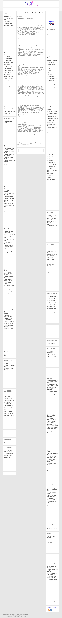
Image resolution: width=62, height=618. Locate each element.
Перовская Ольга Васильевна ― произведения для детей (9, 316)
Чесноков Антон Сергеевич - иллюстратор (51, 537)
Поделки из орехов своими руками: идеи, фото (51, 505)
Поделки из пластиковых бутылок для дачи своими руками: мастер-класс (52, 447)
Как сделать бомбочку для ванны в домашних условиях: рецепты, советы (52, 485)
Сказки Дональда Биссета (51, 120)
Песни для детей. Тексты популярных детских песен (8, 451)
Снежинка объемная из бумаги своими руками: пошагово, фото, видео (52, 489)
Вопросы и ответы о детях (51, 354)
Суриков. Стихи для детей (8, 66)
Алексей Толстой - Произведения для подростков (52, 216)
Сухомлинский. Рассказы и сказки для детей (9, 243)
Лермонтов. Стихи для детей (8, 30)
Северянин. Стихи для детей (8, 82)
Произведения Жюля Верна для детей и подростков (9, 140)
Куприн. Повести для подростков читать (9, 240)
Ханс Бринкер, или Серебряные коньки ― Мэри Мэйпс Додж (9, 347)
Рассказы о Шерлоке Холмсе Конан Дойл (8, 326)
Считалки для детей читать (8, 113)
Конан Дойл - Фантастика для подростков (51, 222)
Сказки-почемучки (50, 50)
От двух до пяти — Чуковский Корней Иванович (51, 357)
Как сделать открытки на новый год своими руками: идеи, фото (52, 528)
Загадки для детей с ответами (8, 106)
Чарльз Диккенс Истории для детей (8, 201)
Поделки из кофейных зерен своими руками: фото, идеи (51, 422)
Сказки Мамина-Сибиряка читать (52, 78)
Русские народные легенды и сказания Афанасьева (8, 403)
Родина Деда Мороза (50, 259)
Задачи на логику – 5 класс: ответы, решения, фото (51, 586)
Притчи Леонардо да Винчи (8, 385)
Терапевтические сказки (51, 148)
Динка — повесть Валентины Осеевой (8, 300)
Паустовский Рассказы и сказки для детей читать (9, 194)
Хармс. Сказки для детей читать (52, 127)
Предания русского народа (8, 398)
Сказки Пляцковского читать (51, 103)
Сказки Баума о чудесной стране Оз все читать (52, 144)
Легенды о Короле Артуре (8, 411)
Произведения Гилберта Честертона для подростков (8, 146)
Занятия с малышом (50, 257)
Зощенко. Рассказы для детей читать (8, 249)
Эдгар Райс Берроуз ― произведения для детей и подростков (8, 217)
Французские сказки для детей (52, 310)
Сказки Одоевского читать (51, 122)
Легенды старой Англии (8, 423)
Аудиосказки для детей (7, 16)
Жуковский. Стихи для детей (8, 25)
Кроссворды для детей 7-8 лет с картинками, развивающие (52, 564)
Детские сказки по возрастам (51, 132)
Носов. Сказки (49, 177)
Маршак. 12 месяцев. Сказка (51, 187)
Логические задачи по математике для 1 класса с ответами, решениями (52, 570)
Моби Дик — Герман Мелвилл (8, 349)
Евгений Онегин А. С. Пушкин (8, 125)
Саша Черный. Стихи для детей (9, 70)
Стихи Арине (6, 98)
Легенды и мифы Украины (8, 407)
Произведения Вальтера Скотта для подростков (9, 158)
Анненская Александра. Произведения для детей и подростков (8, 258)
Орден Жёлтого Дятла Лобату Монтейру (51, 57)
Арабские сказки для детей (51, 298)
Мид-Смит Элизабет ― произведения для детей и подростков (8, 273)
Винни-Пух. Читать (50, 72)
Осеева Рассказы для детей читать (8, 306)
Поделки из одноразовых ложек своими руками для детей (52, 499)
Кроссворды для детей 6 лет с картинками (51, 561)
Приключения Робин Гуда (8, 421)
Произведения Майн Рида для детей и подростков (9, 155)
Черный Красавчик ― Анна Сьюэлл (8, 329)
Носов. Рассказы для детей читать (9, 289)
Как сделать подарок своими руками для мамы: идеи (51, 472)
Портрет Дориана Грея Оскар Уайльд (8, 172)
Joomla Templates (52, 617)
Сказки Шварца (49, 168)
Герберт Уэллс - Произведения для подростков (52, 219)
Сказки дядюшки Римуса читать (52, 150)
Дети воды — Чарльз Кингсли (51, 207)
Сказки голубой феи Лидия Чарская (51, 136)
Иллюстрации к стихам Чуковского (50, 285)
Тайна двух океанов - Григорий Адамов (52, 236)
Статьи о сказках (6, 434)
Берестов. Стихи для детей (8, 43)
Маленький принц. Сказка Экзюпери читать (51, 96)
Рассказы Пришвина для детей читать (9, 223)
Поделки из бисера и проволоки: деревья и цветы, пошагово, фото (52, 419)
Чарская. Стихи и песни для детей (9, 84)
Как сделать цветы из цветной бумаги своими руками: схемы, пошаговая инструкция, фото (51, 373)
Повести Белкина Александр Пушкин (8, 122)
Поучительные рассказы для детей (8, 211)
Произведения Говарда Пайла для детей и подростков (9, 213)
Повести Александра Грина (8, 196)
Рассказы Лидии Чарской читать (9, 293)
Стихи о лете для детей (7, 100)
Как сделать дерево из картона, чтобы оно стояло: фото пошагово (52, 385)
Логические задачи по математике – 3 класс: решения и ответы (52, 574)
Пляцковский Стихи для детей (9, 49)
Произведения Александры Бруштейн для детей (8, 252)
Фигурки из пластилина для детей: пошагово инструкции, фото (52, 438)
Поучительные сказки (50, 152)
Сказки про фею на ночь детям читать (52, 130)
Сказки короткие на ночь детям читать (52, 125)
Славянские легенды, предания (9, 405)
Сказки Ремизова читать (51, 134)
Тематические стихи (7, 21)
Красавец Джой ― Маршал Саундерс (8, 334)
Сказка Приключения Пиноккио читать (52, 114)
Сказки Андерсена (50, 160)
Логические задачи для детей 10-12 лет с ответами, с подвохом (52, 577)
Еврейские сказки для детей (51, 335)
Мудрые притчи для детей (8, 383)
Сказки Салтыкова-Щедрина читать (51, 85)
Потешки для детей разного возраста (8, 28)
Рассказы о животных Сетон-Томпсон (8, 226)
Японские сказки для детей (51, 304)
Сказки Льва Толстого (50, 68)
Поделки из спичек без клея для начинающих (52, 464)
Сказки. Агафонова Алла (51, 203)
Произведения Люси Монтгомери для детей (9, 267)
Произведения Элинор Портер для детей (9, 261)
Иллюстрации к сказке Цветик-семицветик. (52, 269)
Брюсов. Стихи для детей (8, 58)
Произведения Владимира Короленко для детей (8, 319)
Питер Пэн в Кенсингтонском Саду (52, 118)
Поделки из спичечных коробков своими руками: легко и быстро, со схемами (52, 460)
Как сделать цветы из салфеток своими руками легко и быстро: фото (52, 402)
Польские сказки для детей (51, 331)
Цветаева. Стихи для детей (8, 76)
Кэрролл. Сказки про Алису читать (51, 93)
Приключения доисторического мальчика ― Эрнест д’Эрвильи (9, 339)
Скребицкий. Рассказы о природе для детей (9, 229)
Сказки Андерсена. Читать (51, 158)
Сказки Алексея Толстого (51, 156)
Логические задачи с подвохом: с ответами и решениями (52, 580)
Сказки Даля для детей (50, 76)
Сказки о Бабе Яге (50, 175)
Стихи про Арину (6, 96)
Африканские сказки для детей (52, 333)
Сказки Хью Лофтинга (50, 62)
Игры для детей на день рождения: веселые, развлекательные (52, 599)
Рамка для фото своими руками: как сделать (52, 482)
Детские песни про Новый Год (8, 455)
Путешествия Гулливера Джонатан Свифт (51, 106)
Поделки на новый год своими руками (51, 525)
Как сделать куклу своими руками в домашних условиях (52, 508)
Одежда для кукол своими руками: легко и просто (52, 451)
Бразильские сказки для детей (51, 329)
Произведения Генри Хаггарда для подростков (9, 167)
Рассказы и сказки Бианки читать (9, 208)
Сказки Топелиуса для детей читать (51, 139)
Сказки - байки (49, 48)
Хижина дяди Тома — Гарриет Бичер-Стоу (8, 344)
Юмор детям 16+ (6, 363)
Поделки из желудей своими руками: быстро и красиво (51, 496)
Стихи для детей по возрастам (9, 104)
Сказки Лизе (49, 70)
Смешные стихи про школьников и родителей (9, 366)
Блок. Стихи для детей (7, 72)
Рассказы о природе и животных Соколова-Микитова (9, 232)
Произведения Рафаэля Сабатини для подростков (9, 164)
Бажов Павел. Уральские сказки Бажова (52, 201)
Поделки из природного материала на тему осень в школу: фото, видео (52, 476)
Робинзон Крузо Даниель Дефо (9, 321)
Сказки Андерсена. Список (51, 162)
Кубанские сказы (6, 287)
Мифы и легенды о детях (8, 394)
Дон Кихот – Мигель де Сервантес (9, 323)
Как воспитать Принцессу (51, 247)
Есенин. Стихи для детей (8, 52)
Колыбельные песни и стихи (8, 442)
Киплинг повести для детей (8, 176)
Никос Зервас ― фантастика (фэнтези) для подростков (51, 239)
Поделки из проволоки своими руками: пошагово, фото (51, 510)
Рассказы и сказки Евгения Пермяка (8, 283)
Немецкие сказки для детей (51, 302)
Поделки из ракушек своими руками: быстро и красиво (51, 470)
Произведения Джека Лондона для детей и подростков (9, 137)
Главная (5, 13)
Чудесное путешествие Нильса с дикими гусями (52, 34)
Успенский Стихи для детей (8, 47)
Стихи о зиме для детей (8, 102)
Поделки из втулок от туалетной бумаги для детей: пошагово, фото (52, 432)
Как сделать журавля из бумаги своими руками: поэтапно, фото (52, 398)
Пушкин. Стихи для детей (8, 23)
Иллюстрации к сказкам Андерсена (50, 288)
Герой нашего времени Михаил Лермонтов (9, 129)
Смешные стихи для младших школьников (9, 369)
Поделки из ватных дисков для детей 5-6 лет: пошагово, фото (52, 412)
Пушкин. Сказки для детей (51, 32)
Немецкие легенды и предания (9, 417)
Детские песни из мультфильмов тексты (9, 464)
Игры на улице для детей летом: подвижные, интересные (52, 602)
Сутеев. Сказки (49, 185)
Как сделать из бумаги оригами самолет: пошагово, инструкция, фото (52, 395)
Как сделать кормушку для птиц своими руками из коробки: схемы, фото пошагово (52, 377)
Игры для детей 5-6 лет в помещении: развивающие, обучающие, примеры (51, 590)
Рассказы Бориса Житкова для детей (9, 206)
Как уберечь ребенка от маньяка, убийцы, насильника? (52, 255)
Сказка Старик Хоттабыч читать (52, 111)
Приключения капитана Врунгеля (9, 198)
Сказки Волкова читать (50, 80)
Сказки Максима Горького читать (52, 154)
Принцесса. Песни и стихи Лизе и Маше (9, 109)
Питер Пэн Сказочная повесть (51, 116)
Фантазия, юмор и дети (50, 249)
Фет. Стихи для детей (7, 60)
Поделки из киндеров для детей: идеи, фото (52, 493)
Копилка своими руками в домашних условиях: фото (51, 441)
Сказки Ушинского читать (51, 98)
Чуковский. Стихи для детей (8, 32)
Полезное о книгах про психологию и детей (50, 352)
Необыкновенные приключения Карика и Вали (52, 109)
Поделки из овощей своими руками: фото (51, 502)
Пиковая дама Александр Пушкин (9, 127)
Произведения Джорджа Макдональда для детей (8, 280)
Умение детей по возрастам (51, 558)
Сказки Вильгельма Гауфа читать (52, 87)
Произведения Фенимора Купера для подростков (9, 152)
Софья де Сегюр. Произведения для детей (9, 352)
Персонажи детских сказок (51, 64)
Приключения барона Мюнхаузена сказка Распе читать (52, 101)
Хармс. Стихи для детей (8, 80)
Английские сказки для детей (51, 296)
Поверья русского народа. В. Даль (9, 400)
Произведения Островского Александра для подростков (8, 246)
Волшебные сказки (50, 183)
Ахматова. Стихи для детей (8, 78)
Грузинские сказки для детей (51, 312)
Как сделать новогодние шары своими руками (51, 519)
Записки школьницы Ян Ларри (9, 285)
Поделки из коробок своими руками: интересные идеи (51, 457)
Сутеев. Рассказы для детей (8, 291)
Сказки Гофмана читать (50, 82)
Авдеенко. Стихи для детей (8, 86)
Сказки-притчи (49, 52)
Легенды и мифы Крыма (8, 409)
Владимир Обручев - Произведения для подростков (52, 228)
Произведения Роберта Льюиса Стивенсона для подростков (9, 149)
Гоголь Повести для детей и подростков (8, 191)
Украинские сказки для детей (51, 308)
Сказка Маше (49, 66)
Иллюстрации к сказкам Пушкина (50, 274)
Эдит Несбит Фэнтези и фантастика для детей (50, 233)
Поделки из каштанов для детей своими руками (52, 513)
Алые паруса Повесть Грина (8, 183)
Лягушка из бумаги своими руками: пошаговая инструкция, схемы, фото (52, 428)
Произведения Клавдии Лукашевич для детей (8, 254)
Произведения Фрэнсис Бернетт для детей (9, 264)
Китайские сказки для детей (51, 306)
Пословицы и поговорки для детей (9, 111)
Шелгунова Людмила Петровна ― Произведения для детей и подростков (9, 312)
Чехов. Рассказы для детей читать (9, 234)
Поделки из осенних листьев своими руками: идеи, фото (51, 479)
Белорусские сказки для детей (51, 316)
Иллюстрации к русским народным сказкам (50, 277)
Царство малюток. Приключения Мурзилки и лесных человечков (52, 60)
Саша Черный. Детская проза (8, 203)
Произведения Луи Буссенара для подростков (9, 161)
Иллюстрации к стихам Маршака (52, 282)
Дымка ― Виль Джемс (7, 331)
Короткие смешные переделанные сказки (9, 372)
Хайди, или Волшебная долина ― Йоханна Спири (9, 336)
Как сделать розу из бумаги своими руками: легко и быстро (52, 467)
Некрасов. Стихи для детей (8, 62)
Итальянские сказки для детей (51, 314)
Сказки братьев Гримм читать (51, 164)
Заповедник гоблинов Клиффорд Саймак (52, 230)
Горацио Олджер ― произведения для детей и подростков (9, 220)
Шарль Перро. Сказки (50, 181)
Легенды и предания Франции (8, 419)
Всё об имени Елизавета (51, 343)
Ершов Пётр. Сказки (50, 74)
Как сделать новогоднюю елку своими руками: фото (51, 522)
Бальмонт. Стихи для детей (8, 54)
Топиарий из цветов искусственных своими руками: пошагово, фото (52, 435)
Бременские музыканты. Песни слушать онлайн (9, 462)
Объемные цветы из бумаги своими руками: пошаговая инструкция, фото (51, 415)
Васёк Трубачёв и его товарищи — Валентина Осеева (9, 297)
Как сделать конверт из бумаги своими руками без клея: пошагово (52, 425)
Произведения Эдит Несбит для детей (9, 169)
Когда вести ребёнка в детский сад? (52, 252)
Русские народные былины (51, 166)
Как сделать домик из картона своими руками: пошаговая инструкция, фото (51, 388)
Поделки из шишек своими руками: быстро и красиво (52, 454)
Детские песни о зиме (7, 457)
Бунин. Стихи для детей (8, 64)
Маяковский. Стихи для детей (8, 74)
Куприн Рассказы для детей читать (8, 237)
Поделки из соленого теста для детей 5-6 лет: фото (52, 444)
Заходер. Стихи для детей (8, 45)
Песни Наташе (6, 459)
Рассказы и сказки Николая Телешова (8, 186)
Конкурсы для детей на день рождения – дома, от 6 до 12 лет (52, 596)
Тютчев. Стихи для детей (8, 56)
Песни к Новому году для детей (9, 453)
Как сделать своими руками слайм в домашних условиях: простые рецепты (52, 381)
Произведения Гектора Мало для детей (9, 277)
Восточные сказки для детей (51, 300)
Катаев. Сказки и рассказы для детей (52, 171)
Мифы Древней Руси (7, 396)
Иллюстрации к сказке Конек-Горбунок (51, 272)
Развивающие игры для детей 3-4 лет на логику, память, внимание (52, 593)
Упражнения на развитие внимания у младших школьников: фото (52, 583)
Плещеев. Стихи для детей (8, 68)
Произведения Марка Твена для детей (9, 134)
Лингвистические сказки (51, 146)
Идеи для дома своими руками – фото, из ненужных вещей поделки (52, 392)
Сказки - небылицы (50, 46)
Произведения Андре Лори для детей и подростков (9, 143)
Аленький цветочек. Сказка (51, 179)
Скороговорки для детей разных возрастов (9, 19)
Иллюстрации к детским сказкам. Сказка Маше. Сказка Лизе (52, 280)
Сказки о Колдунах (50, 54)
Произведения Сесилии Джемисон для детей (9, 270)
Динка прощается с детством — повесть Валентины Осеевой (9, 303)
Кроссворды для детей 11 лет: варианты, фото (51, 567)
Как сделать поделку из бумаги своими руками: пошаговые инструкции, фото (52, 408)
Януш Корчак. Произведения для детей (9, 355)
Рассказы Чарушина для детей (9, 188)
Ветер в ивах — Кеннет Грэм (51, 205)
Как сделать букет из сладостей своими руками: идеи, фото (52, 405)
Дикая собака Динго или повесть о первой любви (9, 179)
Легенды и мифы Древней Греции (9, 413)
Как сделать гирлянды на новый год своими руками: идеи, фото (52, 516)
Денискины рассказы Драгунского (9, 181)
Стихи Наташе (6, 94)
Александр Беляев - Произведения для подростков (52, 225)
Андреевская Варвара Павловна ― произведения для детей (9, 309)
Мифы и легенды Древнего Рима (9, 415)
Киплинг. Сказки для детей (51, 173)
